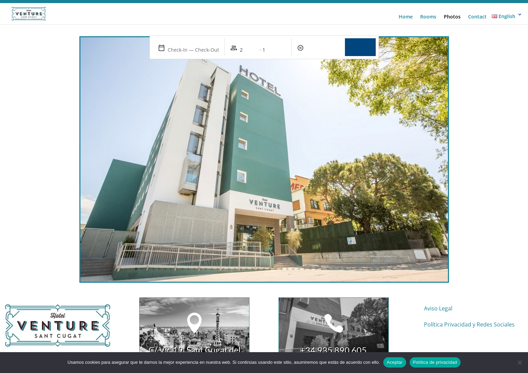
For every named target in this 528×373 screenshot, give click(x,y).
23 (264, 269)
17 (229, 269)
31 (310, 269)
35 (334, 269)
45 (392, 269)
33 (322, 269)
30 (305, 269)
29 (299, 269)
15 (217, 269)
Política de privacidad (435, 362)
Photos (452, 16)
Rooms (428, 16)
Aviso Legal (438, 308)
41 (369, 269)
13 (206, 269)
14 (211, 269)
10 (188, 269)
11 (194, 269)
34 (328, 269)
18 (235, 269)
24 (270, 269)
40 (363, 269)
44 (386, 269)
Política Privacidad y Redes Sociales (469, 324)
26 (281, 269)
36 (339, 269)
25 (275, 269)
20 (246, 269)
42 (374, 269)
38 (351, 269)
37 (345, 269)
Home (406, 16)
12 (200, 269)
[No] (519, 362)
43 (380, 269)
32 (316, 269)
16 (223, 269)
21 (252, 269)
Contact (477, 16)
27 (287, 269)
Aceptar (395, 362)
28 (293, 269)
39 (357, 269)
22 (258, 269)
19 (241, 269)
